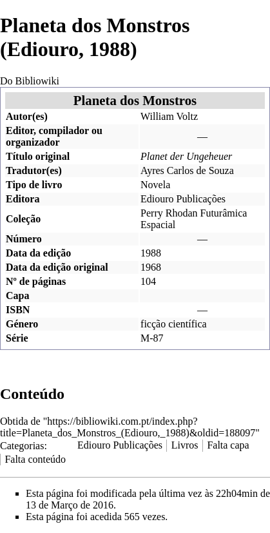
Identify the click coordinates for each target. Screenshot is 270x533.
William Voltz (169, 116)
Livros (184, 445)
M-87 (152, 338)
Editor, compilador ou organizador (54, 136)
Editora (22, 198)
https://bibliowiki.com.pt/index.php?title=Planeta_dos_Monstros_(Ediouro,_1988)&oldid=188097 (127, 427)
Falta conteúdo (35, 459)
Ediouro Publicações (183, 198)
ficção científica (173, 323)
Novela (155, 184)
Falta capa (228, 445)
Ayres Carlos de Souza (187, 170)
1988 (150, 252)
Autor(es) (27, 116)
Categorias (22, 445)
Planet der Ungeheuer (186, 156)
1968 (150, 267)
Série (17, 338)
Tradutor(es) (34, 170)
